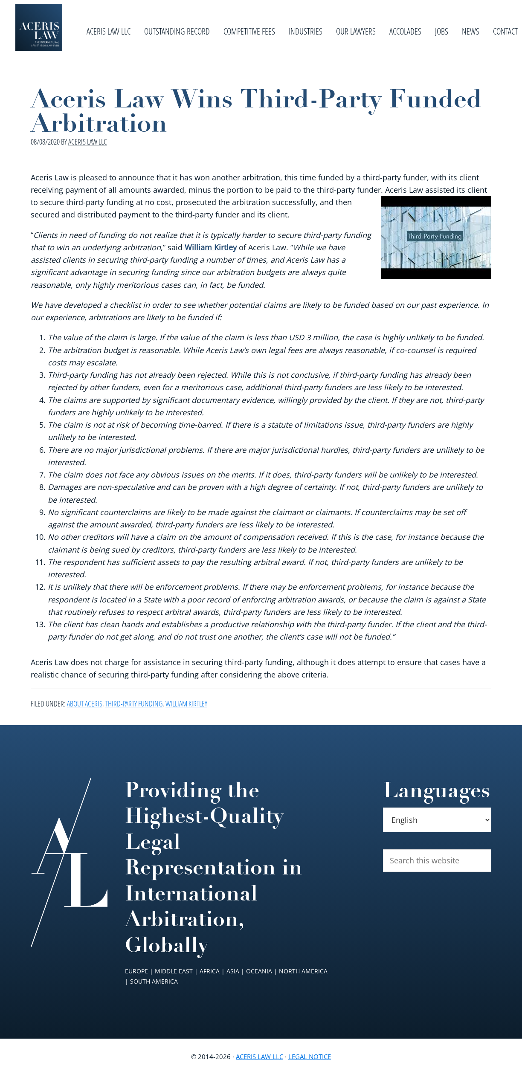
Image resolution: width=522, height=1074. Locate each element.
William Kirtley (211, 247)
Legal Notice (309, 1056)
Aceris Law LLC (259, 1056)
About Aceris (84, 703)
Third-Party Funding (133, 703)
